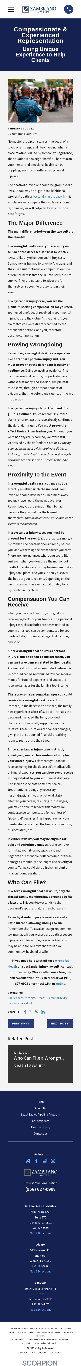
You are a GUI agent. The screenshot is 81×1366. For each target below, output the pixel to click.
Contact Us (41, 1133)
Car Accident (15, 998)
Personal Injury (56, 998)
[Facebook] (36, 1161)
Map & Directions (40, 1233)
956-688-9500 (40, 1266)
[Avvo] (28, 1161)
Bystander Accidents (20, 1003)
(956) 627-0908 (40, 1189)
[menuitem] (24, 1352)
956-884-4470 (40, 1304)
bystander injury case (47, 196)
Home (40, 1101)
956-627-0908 (40, 1228)
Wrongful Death (35, 998)
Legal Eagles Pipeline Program (40, 1114)
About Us (40, 1108)
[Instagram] (53, 1161)
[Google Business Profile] (45, 1161)
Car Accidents (40, 1121)
